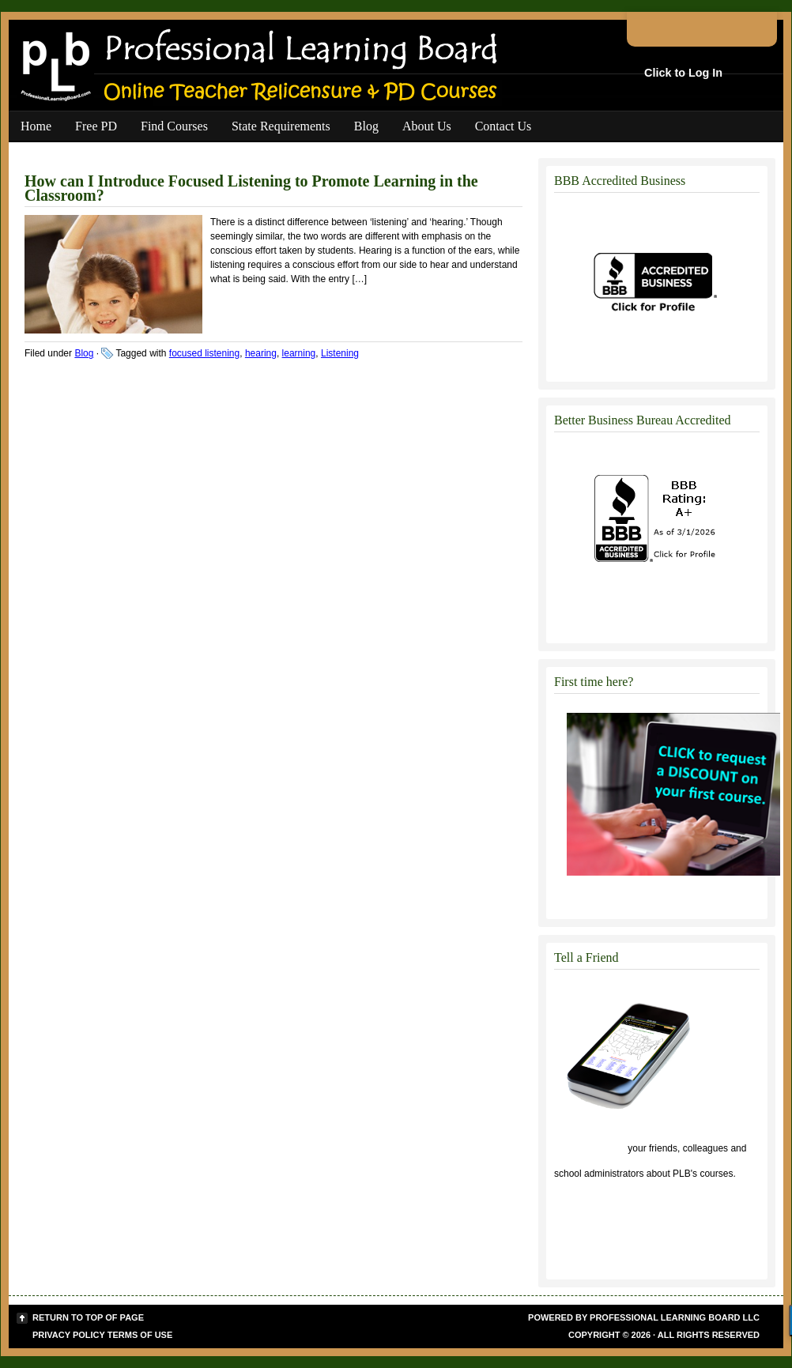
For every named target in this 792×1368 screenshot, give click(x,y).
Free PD (96, 126)
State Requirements (281, 126)
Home (36, 126)
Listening (340, 353)
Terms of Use (140, 1335)
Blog (366, 126)
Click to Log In (683, 72)
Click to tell (590, 1148)
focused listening (204, 353)
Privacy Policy (68, 1335)
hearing (261, 353)
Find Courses (174, 126)
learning (299, 353)
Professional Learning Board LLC (675, 1317)
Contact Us (503, 126)
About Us (426, 126)
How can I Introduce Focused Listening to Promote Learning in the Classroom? (251, 188)
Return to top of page (88, 1317)
